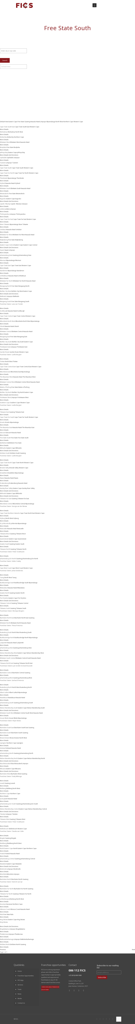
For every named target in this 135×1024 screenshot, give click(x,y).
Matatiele (19, 864)
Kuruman (9, 904)
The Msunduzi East (28, 427)
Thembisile (20, 178)
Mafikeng (9, 788)
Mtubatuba (21, 588)
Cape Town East (16, 265)
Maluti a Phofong (23, 387)
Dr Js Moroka (13, 523)
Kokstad (8, 748)
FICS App (20, 980)
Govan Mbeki (13, 718)
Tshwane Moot (21, 534)
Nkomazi (18, 260)
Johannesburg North (26, 753)
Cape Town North (18, 463)
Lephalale (10, 158)
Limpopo (43, 122)
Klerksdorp (11, 132)
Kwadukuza (11, 698)
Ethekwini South (16, 188)
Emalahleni (11, 473)
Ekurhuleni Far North (20, 889)
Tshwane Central (22, 603)
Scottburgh (21, 311)
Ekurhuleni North (16, 879)
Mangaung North (23, 286)
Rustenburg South (26, 632)
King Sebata (21, 920)
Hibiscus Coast (15, 909)
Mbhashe (19, 448)
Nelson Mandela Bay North (36, 758)
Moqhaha (17, 147)
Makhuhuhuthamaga (27, 939)
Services (20, 985)
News (19, 994)
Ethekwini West (15, 142)
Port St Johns (22, 598)
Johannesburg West (25, 678)
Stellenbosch (13, 829)
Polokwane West (23, 397)
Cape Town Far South (21, 417)
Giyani (6, 250)
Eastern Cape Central (30, 245)
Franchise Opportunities (26, 976)
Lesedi (13, 783)
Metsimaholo (20, 194)
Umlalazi (18, 230)
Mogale (13, 838)
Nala (11, 914)
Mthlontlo (19, 493)
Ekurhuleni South (16, 733)
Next (133, 950)
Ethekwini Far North (19, 281)
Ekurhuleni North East (21, 618)
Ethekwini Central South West (23, 713)
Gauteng (27, 122)
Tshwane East (19, 412)
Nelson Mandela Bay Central (37, 809)
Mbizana (18, 769)
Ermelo (7, 422)
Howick (7, 854)
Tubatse (15, 814)
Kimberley (10, 137)
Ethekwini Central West (22, 382)
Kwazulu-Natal (35, 122)
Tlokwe (15, 361)
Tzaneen (15, 163)
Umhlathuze (22, 276)
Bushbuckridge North (21, 638)
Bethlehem (11, 443)
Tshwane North (21, 549)
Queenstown (22, 539)
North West (59, 122)
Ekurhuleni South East (21, 728)
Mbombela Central (19, 504)
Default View (4, 122)
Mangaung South (23, 301)
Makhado (16, 296)
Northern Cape (68, 122)
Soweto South (19, 544)
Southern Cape (15, 403)
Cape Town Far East (19, 219)
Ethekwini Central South (23, 658)
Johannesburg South (26, 703)
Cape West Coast (17, 568)
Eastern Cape (13, 122)
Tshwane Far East (23, 499)
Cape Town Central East (24, 367)
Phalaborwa (19, 934)
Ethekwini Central (17, 331)
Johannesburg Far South (30, 804)
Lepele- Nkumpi (16, 204)
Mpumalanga (51, 122)
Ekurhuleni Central (18, 673)
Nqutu (16, 478)
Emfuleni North (15, 944)
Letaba (7, 209)
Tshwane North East (25, 663)
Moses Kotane (14, 738)
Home (20, 971)
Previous (3, 950)
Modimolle (17, 869)
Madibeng (10, 843)
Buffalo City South (18, 342)
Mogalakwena (20, 929)
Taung (14, 578)
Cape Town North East (27, 513)
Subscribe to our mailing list (108, 967)
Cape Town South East (22, 127)
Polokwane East (22, 347)
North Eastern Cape (19, 848)
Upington (20, 743)
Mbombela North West (22, 321)
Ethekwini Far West (18, 235)
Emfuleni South (15, 453)
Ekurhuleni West (16, 774)
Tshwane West (20, 819)
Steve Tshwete (23, 224)
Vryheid (17, 183)
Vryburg (16, 518)
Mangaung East (22, 337)
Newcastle (20, 529)
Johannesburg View (25, 255)
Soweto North (20, 593)
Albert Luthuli (13, 692)
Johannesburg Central (28, 859)
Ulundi (16, 326)
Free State (21, 122)
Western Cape (78, 122)
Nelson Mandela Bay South (36, 708)
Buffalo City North (18, 392)
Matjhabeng (19, 240)
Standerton (20, 271)
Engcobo (18, 199)
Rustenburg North (26, 687)
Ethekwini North (16, 623)
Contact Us (21, 1003)
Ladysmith (20, 643)
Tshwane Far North (25, 894)
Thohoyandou (20, 214)
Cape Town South (17, 168)
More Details (4, 129)
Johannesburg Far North (30, 559)
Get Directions (13, 155)
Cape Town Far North (21, 173)
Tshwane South (21, 608)
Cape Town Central (19, 316)
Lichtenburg (12, 899)
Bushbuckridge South (21, 583)
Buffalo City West (17, 291)
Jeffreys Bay (21, 152)
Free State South (23, 438)
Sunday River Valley (28, 488)
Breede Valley (14, 468)
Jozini (5, 799)
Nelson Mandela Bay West (35, 653)
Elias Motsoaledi (16, 764)
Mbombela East (16, 372)
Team (19, 989)
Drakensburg (13, 483)
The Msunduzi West (29, 377)
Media (20, 998)
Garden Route (14, 352)
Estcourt (8, 433)
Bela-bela (10, 874)
